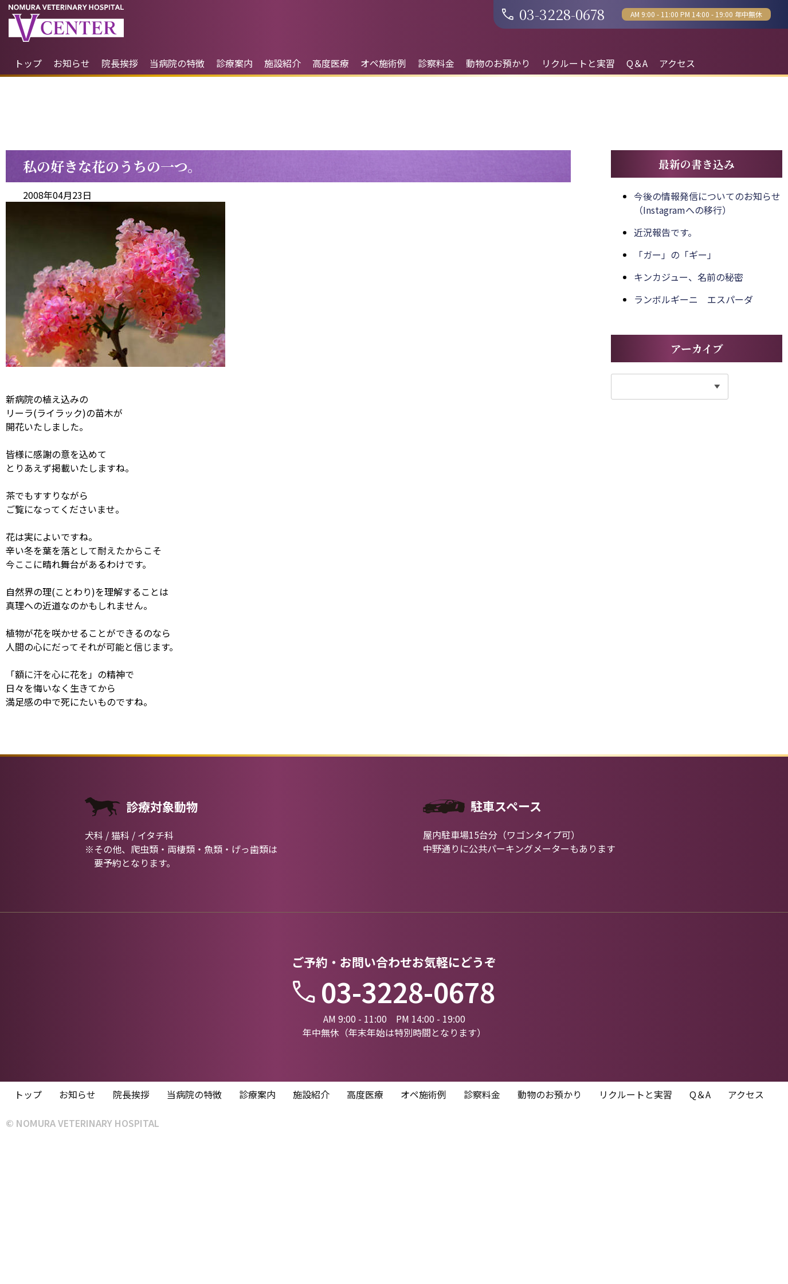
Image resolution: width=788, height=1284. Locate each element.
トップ (28, 63)
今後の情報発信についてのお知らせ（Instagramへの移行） (707, 343)
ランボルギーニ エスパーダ (693, 439)
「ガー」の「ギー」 (675, 394)
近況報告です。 (665, 372)
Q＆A (637, 63)
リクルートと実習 (578, 63)
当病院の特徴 (177, 63)
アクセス (677, 63)
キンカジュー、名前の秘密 (688, 417)
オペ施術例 (383, 63)
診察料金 (436, 63)
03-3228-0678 (553, 14)
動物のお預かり (498, 63)
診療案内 (234, 63)
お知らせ (71, 63)
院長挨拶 (119, 63)
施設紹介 (282, 63)
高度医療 (330, 63)
